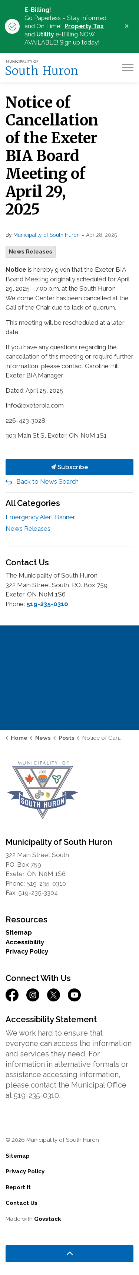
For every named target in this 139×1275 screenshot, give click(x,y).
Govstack (47, 1219)
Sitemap (19, 932)
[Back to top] (69, 1253)
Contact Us (21, 1203)
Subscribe (69, 467)
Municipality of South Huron (46, 235)
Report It (18, 1187)
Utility (45, 34)
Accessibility (25, 942)
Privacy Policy (27, 951)
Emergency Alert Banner (40, 517)
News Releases (30, 251)
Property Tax (84, 26)
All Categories (33, 503)
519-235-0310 (47, 604)
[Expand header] (128, 67)
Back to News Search (47, 481)
